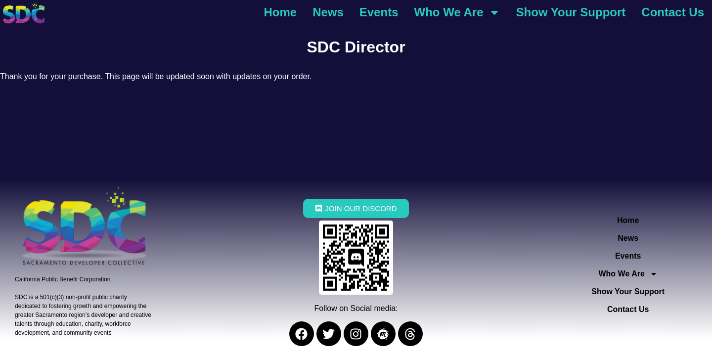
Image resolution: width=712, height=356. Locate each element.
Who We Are (457, 12)
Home (280, 12)
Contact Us (672, 12)
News (328, 12)
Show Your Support (571, 12)
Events (379, 12)
